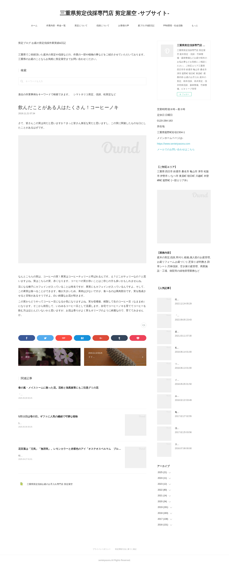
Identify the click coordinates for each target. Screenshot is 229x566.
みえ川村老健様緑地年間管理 (189, 396)
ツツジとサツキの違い (185, 364)
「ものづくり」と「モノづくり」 (191, 315)
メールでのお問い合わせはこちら (176, 149)
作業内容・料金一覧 (56, 25)
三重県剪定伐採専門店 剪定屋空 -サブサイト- (114, 13)
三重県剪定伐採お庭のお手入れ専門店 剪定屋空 (51, 484)
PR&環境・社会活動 (173, 25)
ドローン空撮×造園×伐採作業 (189, 380)
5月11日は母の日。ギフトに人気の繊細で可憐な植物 (47, 416)
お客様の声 (123, 25)
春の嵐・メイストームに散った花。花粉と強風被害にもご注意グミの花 (58, 387)
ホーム (34, 25)
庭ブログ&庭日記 (146, 25)
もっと (195, 25)
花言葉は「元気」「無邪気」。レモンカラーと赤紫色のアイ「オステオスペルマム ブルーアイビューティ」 (79, 449)
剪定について (81, 25)
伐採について (102, 25)
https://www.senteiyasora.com (173, 143)
